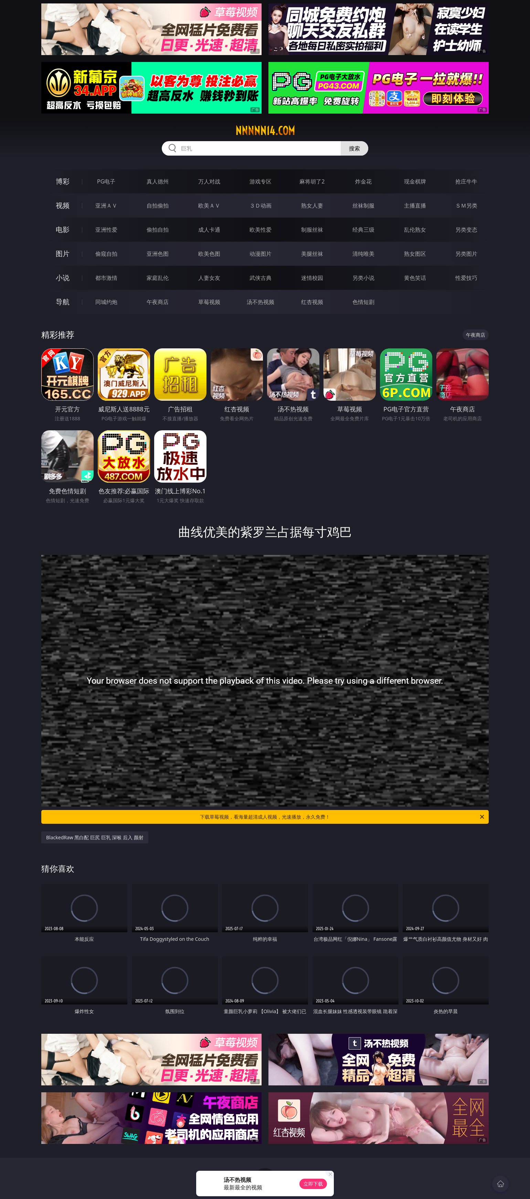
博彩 (63, 181)
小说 (63, 277)
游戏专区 (261, 181)
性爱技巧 (466, 278)
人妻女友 (209, 278)
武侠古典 (261, 278)
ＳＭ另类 (466, 205)
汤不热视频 (260, 302)
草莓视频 (209, 302)
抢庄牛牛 (466, 181)
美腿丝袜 (312, 253)
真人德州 (158, 181)
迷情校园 (312, 278)
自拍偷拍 (158, 205)
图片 (63, 253)
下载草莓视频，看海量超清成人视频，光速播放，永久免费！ (342, 817)
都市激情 (106, 278)
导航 (63, 301)
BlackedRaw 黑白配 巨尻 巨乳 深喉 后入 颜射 (95, 837)
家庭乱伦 (158, 278)
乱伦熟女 (415, 229)
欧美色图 (209, 253)
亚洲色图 (158, 253)
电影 (63, 229)
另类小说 (363, 278)
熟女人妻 (312, 205)
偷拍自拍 (158, 229)
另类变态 (466, 229)
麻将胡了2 (312, 181)
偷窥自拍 (106, 253)
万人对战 (209, 181)
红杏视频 (312, 302)
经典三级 (363, 229)
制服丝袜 (312, 229)
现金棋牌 (415, 181)
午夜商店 (158, 302)
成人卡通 (209, 229)
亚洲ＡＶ (106, 205)
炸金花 (363, 181)
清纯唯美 (363, 253)
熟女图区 (415, 253)
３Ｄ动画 (261, 205)
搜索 (354, 148)
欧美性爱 (261, 229)
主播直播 (415, 205)
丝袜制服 (363, 205)
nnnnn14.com (265, 131)
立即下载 (313, 1183)
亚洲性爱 (106, 229)
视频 (63, 205)
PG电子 (106, 181)
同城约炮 (106, 302)
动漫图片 (261, 253)
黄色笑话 (415, 278)
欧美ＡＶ (209, 205)
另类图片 (466, 253)
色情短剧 (363, 302)
